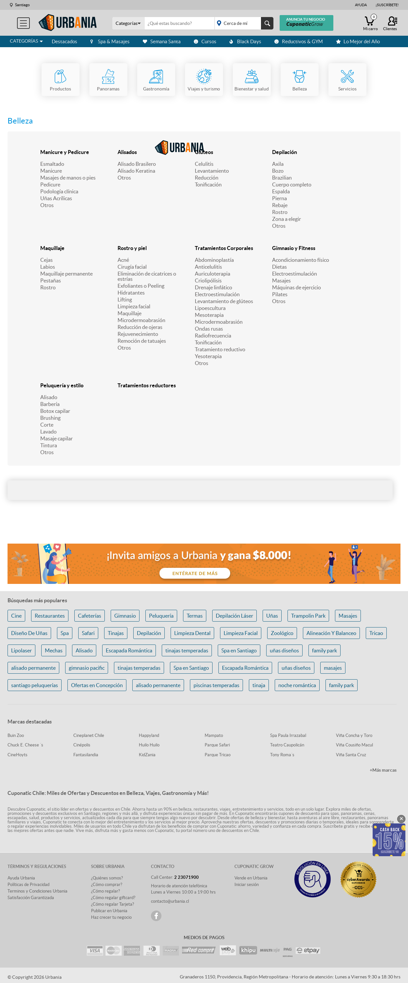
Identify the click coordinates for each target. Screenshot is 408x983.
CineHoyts (18, 754)
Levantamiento (212, 171)
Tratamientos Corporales (224, 248)
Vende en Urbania (251, 878)
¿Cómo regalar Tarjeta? (112, 904)
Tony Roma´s (282, 754)
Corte (46, 425)
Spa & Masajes (110, 41)
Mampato (214, 735)
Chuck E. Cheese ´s (25, 744)
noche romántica (297, 685)
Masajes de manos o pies (68, 178)
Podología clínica (59, 191)
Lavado (48, 431)
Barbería (50, 404)
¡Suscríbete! (387, 5)
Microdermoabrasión (141, 320)
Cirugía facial (132, 267)
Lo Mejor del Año (358, 41)
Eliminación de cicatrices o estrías (147, 276)
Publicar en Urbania (109, 910)
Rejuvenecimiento (138, 334)
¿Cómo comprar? (106, 884)
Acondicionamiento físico (300, 260)
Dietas (279, 267)
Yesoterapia (208, 356)
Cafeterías (89, 616)
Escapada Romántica (129, 650)
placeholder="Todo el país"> (242, 23)
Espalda (281, 191)
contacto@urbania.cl (170, 901)
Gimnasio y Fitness (293, 248)
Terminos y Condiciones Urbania (37, 891)
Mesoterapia (209, 315)
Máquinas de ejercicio (296, 287)
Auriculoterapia (212, 274)
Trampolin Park (308, 616)
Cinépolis (81, 744)
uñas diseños (284, 650)
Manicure (51, 171)
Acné (123, 260)
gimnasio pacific (86, 668)
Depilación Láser (234, 616)
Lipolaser (21, 650)
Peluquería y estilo (61, 385)
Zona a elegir (286, 219)
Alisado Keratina (136, 171)
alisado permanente (33, 668)
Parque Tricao (218, 754)
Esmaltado (52, 164)
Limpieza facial (134, 306)
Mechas (54, 650)
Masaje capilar (56, 438)
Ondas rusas (209, 329)
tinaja (258, 685)
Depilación (284, 152)
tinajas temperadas (186, 650)
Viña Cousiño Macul (354, 744)
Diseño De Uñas (29, 633)
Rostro (279, 212)
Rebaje (279, 205)
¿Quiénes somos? (107, 878)
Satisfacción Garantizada (31, 897)
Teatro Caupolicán (287, 744)
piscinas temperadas (216, 685)
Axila (278, 164)
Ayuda (361, 5)
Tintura (48, 445)
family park (324, 650)
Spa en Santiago (239, 650)
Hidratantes (131, 293)
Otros (47, 205)
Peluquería (161, 616)
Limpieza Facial (241, 633)
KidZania (147, 754)
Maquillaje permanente (66, 274)
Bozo (278, 171)
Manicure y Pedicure (64, 152)
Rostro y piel (132, 248)
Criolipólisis (208, 280)
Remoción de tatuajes (142, 341)
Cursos (205, 41)
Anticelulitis (208, 267)
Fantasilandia (85, 754)
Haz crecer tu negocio (111, 917)
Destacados (64, 41)
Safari (88, 633)
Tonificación (208, 184)
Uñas (272, 616)
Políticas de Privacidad (28, 884)
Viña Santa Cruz (351, 754)
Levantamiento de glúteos (224, 301)
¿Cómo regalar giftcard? (113, 897)
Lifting (125, 299)
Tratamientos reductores (147, 385)
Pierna (279, 198)
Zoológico (282, 633)
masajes (333, 668)
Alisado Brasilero (137, 164)
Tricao (376, 633)
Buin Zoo (16, 735)
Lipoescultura (210, 308)
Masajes (281, 280)
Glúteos (204, 152)
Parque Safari (217, 744)
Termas (195, 616)
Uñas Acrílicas (56, 198)
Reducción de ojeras (140, 327)
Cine (16, 616)
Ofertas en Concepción (97, 685)
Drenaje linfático (213, 287)
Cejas (46, 260)
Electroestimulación (217, 294)
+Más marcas (383, 770)
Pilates (279, 294)
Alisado (48, 397)
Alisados (127, 152)
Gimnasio (125, 616)
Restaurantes (50, 616)
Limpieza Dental (192, 633)
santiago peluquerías (34, 685)
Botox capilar (55, 411)
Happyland (149, 735)
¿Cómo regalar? (105, 891)
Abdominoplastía (214, 260)
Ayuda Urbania (21, 878)
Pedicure (50, 184)
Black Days (245, 41)
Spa (65, 633)
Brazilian (282, 178)
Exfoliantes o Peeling (141, 286)
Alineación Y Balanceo (331, 633)
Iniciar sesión (246, 884)
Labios (47, 267)
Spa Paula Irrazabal (288, 735)
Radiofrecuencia (213, 335)
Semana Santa (162, 41)
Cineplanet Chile (88, 735)
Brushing (50, 418)
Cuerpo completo (291, 184)
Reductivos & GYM (298, 41)
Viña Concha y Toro (354, 735)
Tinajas (116, 633)
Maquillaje (52, 248)
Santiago (22, 5)
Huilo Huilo (149, 744)
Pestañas (50, 280)
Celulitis (204, 164)
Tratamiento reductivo (220, 349)
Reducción (206, 178)
